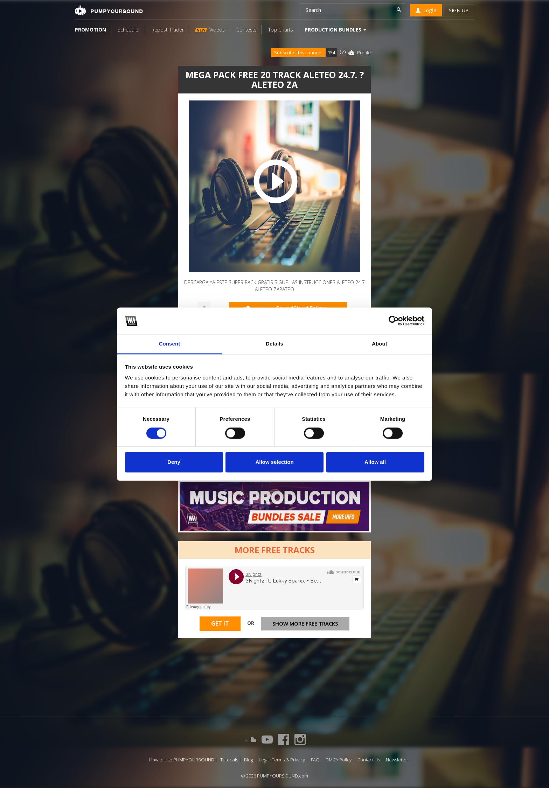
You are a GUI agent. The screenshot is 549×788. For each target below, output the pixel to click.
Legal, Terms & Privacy (282, 760)
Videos (210, 29)
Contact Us (368, 760)
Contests (246, 29)
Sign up (458, 10)
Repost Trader (168, 29)
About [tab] (379, 344)
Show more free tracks (305, 623)
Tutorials (229, 760)
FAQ (315, 760)
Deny (173, 462)
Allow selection (274, 462)
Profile (364, 52)
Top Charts (280, 29)
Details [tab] (274, 344)
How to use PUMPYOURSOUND (181, 760)
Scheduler (129, 29)
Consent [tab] (169, 344)
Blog (248, 760)
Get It (220, 623)
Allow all (375, 462)
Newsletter (397, 760)
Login (426, 10)
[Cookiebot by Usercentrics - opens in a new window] (393, 320)
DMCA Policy (339, 760)
